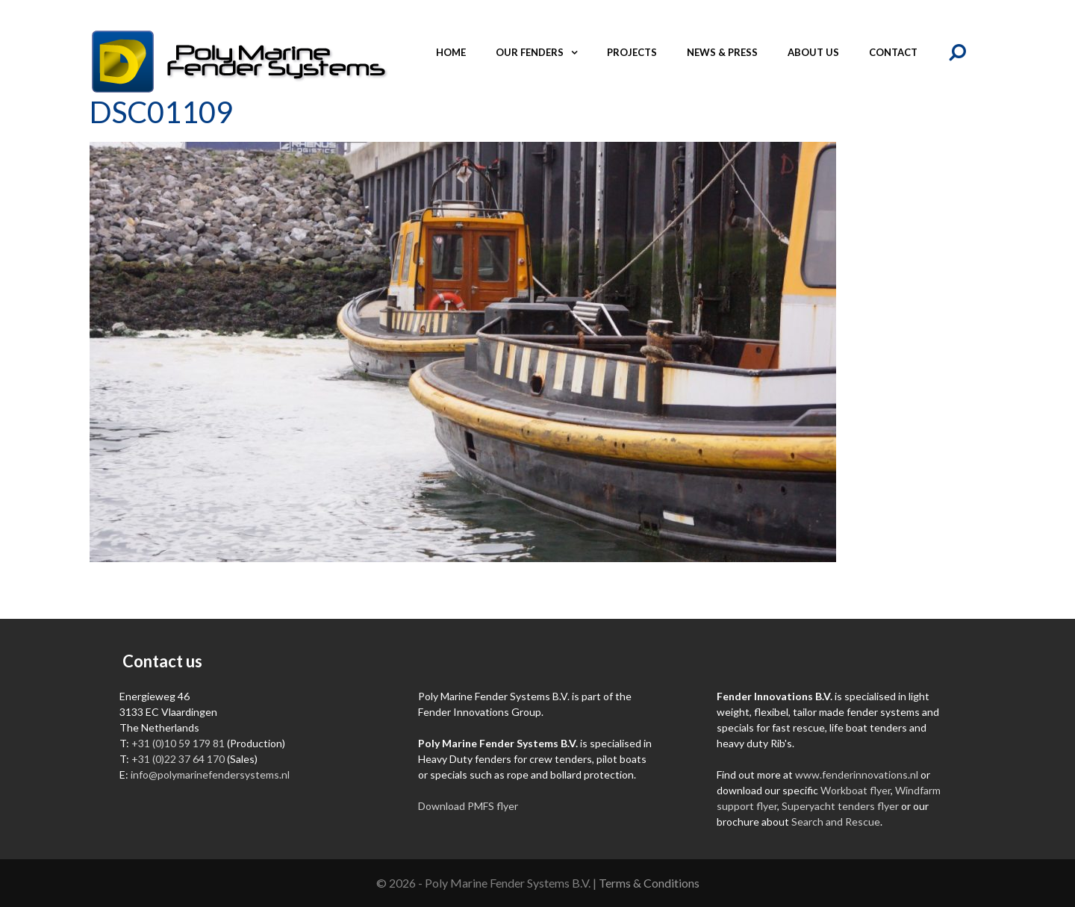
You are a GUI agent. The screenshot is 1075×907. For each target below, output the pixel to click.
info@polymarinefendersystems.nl (210, 774)
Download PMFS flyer (468, 806)
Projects (632, 52)
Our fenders (544, 52)
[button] (578, 52)
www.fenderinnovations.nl (856, 774)
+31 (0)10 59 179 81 (178, 743)
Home (451, 52)
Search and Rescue (835, 821)
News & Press (722, 52)
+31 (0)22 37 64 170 (178, 758)
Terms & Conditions (649, 883)
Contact (893, 52)
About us (813, 52)
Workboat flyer (855, 790)
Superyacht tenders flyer (840, 806)
